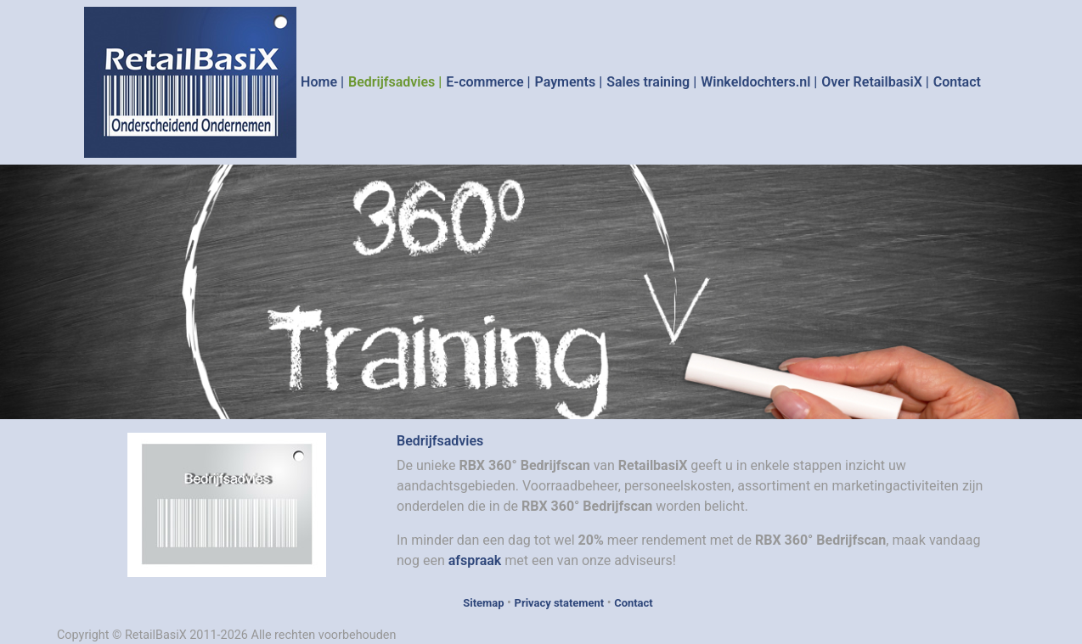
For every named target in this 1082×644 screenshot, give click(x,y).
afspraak (475, 560)
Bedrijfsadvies (391, 82)
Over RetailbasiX (871, 82)
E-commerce (484, 82)
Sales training (648, 82)
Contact (957, 82)
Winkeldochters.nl (755, 82)
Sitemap (483, 602)
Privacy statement (560, 602)
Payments (565, 82)
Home (319, 82)
